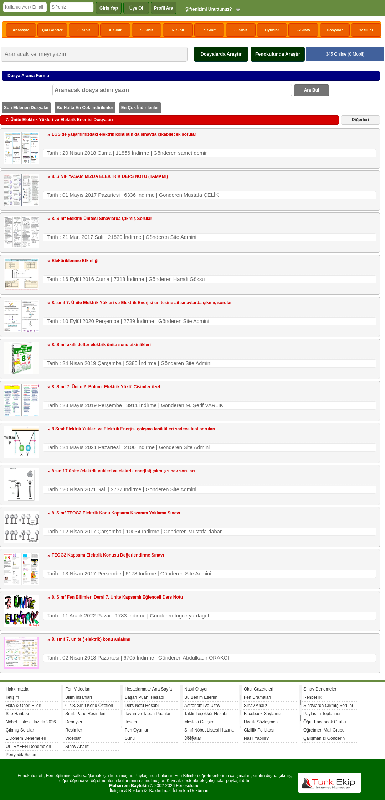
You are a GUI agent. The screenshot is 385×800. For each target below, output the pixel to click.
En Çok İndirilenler (140, 107)
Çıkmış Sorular (20, 730)
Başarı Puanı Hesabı (144, 697)
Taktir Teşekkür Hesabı (205, 713)
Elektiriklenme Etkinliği (75, 260)
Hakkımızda (17, 689)
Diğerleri (360, 119)
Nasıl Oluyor (196, 689)
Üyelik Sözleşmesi (261, 721)
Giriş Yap (108, 8)
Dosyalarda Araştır (220, 54)
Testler (131, 721)
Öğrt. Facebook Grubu (324, 721)
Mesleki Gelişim (199, 721)
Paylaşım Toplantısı (321, 713)
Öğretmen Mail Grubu (323, 730)
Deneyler (73, 721)
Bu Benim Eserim (200, 697)
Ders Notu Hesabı (142, 705)
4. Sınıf (115, 30)
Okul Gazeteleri (258, 689)
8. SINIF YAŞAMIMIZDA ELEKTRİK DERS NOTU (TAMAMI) (110, 176)
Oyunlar (272, 30)
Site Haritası (17, 713)
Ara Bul (311, 90)
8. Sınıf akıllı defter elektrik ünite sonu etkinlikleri (101, 344)
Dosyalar (335, 30)
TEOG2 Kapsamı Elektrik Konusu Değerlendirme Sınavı (108, 555)
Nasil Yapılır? (256, 738)
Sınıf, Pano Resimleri (85, 713)
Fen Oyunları (137, 730)
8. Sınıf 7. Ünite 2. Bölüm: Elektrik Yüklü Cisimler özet (106, 386)
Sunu (130, 738)
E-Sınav (303, 30)
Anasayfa (20, 30)
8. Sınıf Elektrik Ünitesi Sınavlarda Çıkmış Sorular (102, 218)
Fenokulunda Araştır (277, 54)
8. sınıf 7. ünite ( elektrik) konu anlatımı (91, 639)
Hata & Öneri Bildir (23, 705)
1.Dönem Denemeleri (26, 738)
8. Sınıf (241, 30)
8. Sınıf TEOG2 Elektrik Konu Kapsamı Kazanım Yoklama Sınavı (116, 513)
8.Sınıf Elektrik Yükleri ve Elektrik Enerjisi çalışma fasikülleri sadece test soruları (133, 428)
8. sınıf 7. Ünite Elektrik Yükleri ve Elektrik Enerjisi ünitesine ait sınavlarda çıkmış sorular (142, 302)
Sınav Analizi (77, 746)
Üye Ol (136, 8)
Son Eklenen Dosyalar (26, 107)
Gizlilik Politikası (259, 730)
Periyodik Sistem (21, 754)
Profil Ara (163, 8)
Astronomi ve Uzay (202, 705)
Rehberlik (312, 697)
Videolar (73, 738)
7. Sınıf (209, 30)
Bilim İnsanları (78, 697)
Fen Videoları (78, 689)
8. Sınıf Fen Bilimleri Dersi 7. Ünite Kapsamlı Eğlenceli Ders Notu (117, 597)
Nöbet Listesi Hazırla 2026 (31, 721)
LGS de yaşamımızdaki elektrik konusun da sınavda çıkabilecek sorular (124, 134)
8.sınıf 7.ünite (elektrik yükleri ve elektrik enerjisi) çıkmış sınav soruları (123, 470)
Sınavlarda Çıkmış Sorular (328, 705)
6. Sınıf (178, 30)
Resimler (73, 730)
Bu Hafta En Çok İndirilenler (85, 107)
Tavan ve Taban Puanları (148, 713)
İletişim (12, 697)
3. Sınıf (84, 30)
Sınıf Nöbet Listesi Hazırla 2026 (209, 731)
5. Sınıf (146, 30)
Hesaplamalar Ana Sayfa (148, 689)
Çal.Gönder (52, 30)
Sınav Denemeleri (320, 689)
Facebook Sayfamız (263, 713)
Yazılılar (366, 30)
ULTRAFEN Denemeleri (28, 746)
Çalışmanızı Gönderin (324, 738)
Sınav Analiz (255, 705)
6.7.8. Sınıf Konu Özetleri (89, 705)
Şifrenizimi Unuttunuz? (208, 9)
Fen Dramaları (257, 697)
